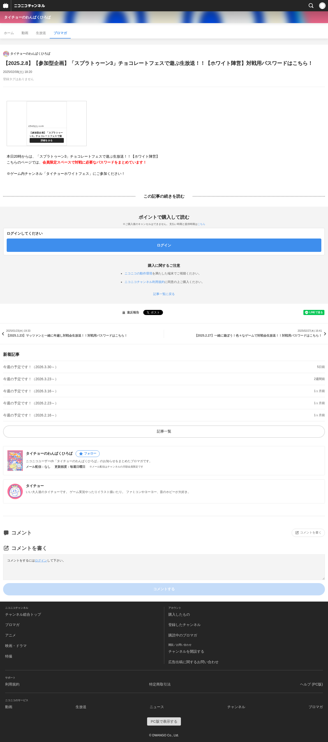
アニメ (10, 635)
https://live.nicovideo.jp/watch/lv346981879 (47, 123)
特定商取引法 (160, 684)
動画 (25, 33)
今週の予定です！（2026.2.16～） (30, 415)
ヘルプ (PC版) (311, 684)
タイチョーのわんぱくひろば (27, 17)
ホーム (9, 33)
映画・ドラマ (16, 646)
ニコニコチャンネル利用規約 (145, 282)
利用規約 (12, 684)
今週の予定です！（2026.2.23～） (30, 403)
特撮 (8, 656)
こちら (201, 224)
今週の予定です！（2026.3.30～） (30, 367)
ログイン (41, 560)
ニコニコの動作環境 (138, 273)
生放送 (41, 33)
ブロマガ (60, 33)
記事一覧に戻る (164, 294)
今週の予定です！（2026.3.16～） (30, 391)
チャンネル (236, 707)
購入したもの (179, 614)
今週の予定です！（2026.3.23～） (30, 379)
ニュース (157, 707)
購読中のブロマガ (182, 635)
